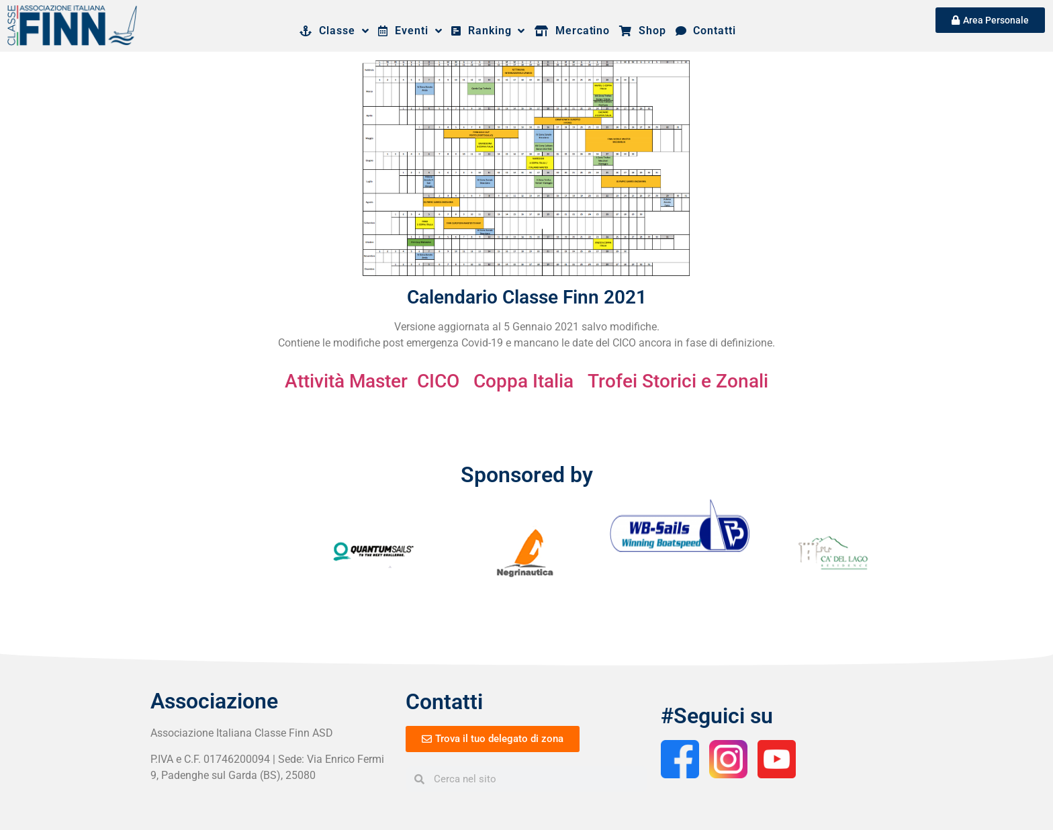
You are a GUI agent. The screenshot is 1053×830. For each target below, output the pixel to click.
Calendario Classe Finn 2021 (527, 297)
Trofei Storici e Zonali (678, 381)
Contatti (706, 30)
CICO (438, 381)
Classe (334, 31)
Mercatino (572, 30)
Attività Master (346, 381)
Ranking (488, 31)
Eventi (410, 31)
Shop (642, 30)
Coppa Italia (523, 381)
